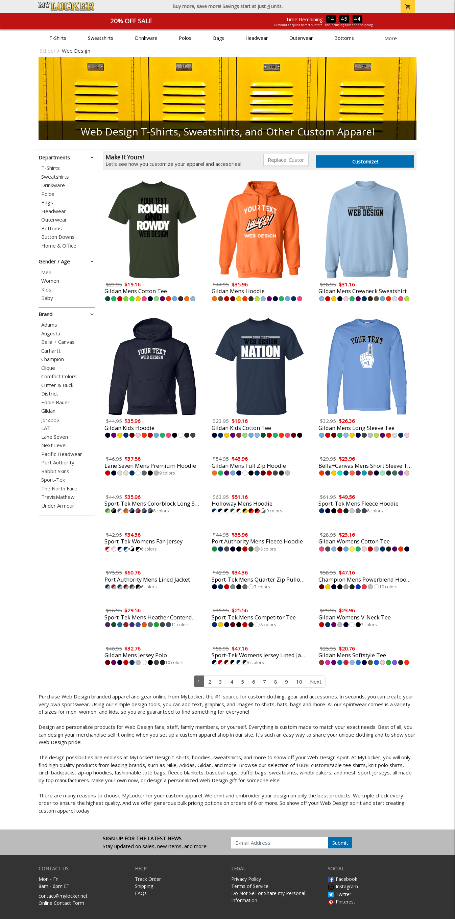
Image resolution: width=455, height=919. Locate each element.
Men (46, 272)
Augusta (50, 333)
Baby (47, 298)
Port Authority (57, 462)
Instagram (343, 886)
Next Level (54, 445)
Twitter (339, 894)
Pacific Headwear (61, 454)
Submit (340, 842)
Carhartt (51, 351)
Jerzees (50, 420)
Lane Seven (54, 437)
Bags (218, 38)
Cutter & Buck (57, 385)
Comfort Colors (59, 376)
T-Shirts (57, 38)
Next (315, 681)
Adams (49, 325)
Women (50, 281)
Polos (185, 38)
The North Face (59, 488)
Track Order (148, 879)
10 (299, 681)
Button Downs (58, 237)
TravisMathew (58, 497)
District (49, 394)
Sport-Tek (53, 480)
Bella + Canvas (58, 342)
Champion (52, 359)
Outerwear (301, 38)
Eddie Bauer (55, 402)
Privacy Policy (246, 879)
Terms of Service (249, 886)
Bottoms (344, 38)
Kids (46, 289)
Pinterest (341, 901)
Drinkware (146, 38)
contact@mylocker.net (63, 896)
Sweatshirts (100, 38)
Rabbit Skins (55, 471)
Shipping (144, 886)
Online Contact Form (61, 903)
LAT (45, 428)
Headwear (256, 38)
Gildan (48, 411)
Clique (48, 368)
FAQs (141, 893)
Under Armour (57, 506)
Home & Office (58, 246)
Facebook (342, 879)
